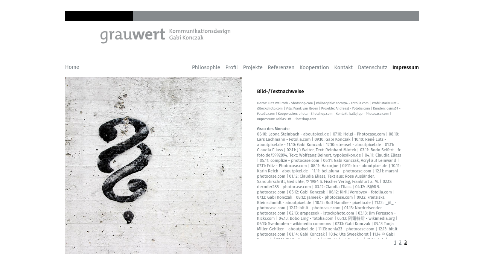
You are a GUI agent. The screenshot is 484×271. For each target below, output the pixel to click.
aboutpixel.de (315, 134)
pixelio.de (361, 202)
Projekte (253, 67)
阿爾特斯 (356, 218)
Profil (231, 67)
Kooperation (314, 67)
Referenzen (281, 67)
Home (72, 67)
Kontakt (343, 67)
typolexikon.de (347, 155)
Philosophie (206, 67)
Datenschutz (372, 67)
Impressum (406, 67)
